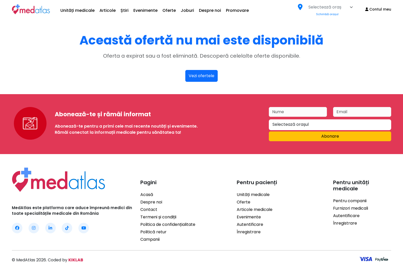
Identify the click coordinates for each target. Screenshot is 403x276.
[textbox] (324, 7)
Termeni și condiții (158, 217)
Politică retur (153, 232)
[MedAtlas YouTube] (83, 228)
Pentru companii (350, 195)
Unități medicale (77, 10)
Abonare (330, 136)
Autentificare (250, 224)
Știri (125, 10)
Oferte (169, 10)
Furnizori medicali (350, 202)
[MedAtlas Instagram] (34, 228)
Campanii (150, 239)
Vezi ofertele (201, 76)
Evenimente (145, 10)
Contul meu (378, 9)
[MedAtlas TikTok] (67, 228)
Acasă (146, 195)
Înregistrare (249, 232)
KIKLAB (75, 260)
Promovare (237, 10)
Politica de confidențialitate (167, 224)
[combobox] (330, 7)
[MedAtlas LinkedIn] (50, 228)
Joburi (187, 10)
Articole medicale (254, 209)
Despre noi (210, 10)
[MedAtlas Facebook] (17, 228)
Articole (107, 10)
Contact (148, 209)
